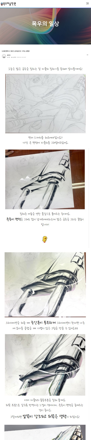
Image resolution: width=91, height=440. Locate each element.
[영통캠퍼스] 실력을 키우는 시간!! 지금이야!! (16, 378)
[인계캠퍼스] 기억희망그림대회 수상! (14, 355)
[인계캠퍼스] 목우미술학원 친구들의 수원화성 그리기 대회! (19, 382)
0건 (8, 57)
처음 (1, 402)
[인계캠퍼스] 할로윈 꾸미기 (12, 390)
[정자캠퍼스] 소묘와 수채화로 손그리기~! (15, 370)
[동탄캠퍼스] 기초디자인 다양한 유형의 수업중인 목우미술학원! (20, 359)
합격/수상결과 (69, 418)
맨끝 (36, 402)
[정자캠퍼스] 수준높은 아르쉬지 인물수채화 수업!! (17, 386)
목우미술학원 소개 (8, 418)
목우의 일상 (81, 418)
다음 (33, 402)
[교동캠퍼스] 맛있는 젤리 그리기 (13, 343)
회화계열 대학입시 (41, 418)
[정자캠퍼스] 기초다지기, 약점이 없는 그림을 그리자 (18, 347)
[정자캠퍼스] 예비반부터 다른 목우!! (14, 394)
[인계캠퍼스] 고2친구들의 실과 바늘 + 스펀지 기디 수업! (19, 351)
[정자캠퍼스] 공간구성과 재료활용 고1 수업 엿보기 (17, 367)
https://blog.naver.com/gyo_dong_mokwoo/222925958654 (25, 318)
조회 (82, 340)
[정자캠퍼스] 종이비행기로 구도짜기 (14, 363)
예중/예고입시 (55, 418)
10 (30, 402)
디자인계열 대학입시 (24, 418)
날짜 (87, 340)
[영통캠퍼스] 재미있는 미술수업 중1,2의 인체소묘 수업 (18, 398)
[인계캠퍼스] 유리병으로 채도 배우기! (14, 374)
